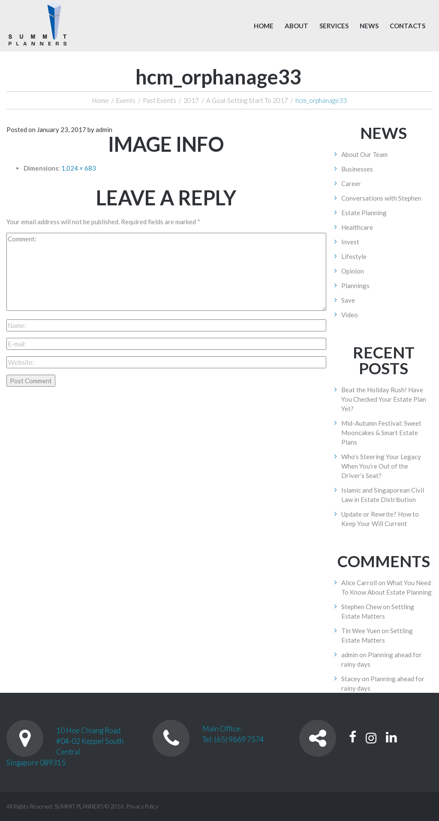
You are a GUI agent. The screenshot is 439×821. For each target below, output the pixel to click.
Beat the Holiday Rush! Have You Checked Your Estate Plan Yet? (383, 399)
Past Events (159, 100)
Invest (350, 242)
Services (334, 26)
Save (348, 300)
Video (349, 315)
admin (104, 129)
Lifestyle (354, 256)
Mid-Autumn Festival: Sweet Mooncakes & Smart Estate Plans (381, 432)
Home (264, 26)
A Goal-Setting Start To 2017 (247, 100)
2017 (191, 100)
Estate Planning (364, 213)
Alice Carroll (359, 582)
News (369, 26)
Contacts (407, 26)
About (296, 26)
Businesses (357, 169)
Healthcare (357, 227)
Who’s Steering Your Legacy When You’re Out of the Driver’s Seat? (381, 466)
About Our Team (364, 154)
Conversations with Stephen (381, 198)
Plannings (355, 285)
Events (125, 100)
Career (351, 183)
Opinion (352, 271)
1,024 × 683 (78, 168)
